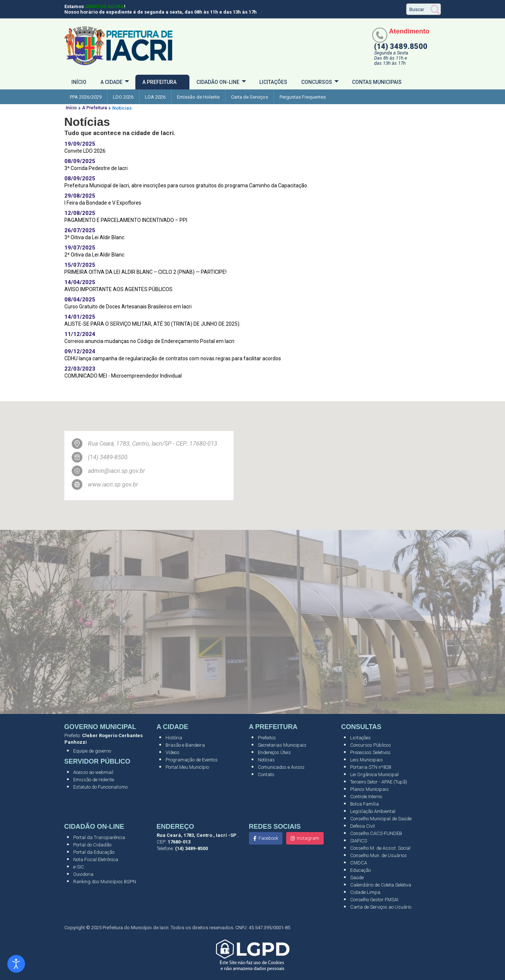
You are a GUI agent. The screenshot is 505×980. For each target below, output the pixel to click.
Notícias (266, 760)
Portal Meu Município (187, 767)
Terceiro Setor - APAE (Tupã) (378, 782)
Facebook (265, 838)
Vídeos (172, 752)
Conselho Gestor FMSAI (374, 899)
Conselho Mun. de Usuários (378, 855)
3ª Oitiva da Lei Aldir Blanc (94, 237)
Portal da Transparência (99, 837)
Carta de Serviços (249, 97)
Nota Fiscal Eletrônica (95, 859)
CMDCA (358, 863)
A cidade (111, 82)
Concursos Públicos (370, 745)
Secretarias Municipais (282, 745)
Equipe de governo (92, 751)
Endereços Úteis (274, 752)
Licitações (273, 82)
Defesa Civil (362, 826)
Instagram (305, 838)
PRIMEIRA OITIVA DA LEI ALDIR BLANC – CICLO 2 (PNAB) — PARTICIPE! (145, 272)
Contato (266, 774)
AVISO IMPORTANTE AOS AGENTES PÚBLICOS (118, 289)
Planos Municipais (369, 789)
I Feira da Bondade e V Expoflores (102, 203)
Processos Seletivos (370, 752)
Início (78, 82)
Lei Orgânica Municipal (374, 774)
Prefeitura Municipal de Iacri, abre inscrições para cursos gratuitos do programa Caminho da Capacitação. (186, 185)
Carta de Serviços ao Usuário (380, 907)
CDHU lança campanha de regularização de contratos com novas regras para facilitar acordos (172, 358)
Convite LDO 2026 (85, 151)
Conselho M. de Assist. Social (380, 848)
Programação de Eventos (192, 760)
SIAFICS (358, 840)
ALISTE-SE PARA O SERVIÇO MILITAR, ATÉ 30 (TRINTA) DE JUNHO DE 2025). (152, 324)
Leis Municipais (366, 760)
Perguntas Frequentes (303, 97)
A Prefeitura (159, 82)
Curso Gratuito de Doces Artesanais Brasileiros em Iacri (128, 306)
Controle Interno (366, 796)
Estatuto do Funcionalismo (100, 787)
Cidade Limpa (365, 892)
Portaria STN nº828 (370, 767)
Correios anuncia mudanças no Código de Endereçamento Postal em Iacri (149, 341)
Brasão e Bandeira (185, 745)
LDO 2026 (123, 97)
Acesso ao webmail (93, 772)
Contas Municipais (377, 82)
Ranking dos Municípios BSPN (104, 881)
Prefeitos (267, 737)
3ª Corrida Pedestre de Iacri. (96, 168)
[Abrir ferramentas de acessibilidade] (16, 964)
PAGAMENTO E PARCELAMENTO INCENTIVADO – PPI (125, 220)
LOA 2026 (155, 97)
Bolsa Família (364, 804)
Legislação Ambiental (372, 811)
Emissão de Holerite (198, 97)
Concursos (316, 82)
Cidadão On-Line (217, 82)
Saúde (357, 877)
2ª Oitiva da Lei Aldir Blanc (94, 255)
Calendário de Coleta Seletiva (380, 885)
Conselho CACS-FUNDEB (376, 833)
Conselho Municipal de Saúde (381, 818)
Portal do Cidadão (92, 845)
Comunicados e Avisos (281, 767)
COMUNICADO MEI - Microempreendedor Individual (123, 376)
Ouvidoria (83, 874)
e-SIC (78, 867)
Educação (360, 870)
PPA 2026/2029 (86, 97)
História (174, 737)
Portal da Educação (93, 852)
